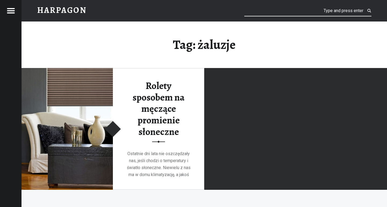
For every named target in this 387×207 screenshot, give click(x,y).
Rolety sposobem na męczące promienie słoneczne (158, 108)
